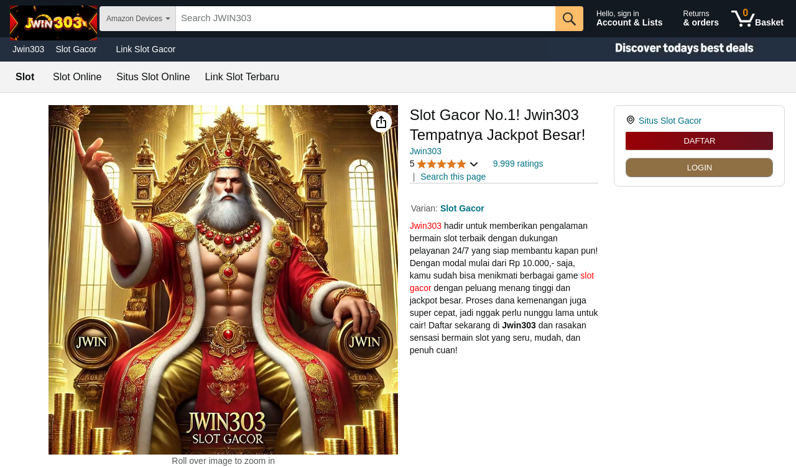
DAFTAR (699, 141)
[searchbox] (365, 18)
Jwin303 (28, 49)
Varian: (425, 208)
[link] (632, 120)
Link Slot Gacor (146, 49)
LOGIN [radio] (699, 167)
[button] (381, 121)
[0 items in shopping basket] (757, 18)
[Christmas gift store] (671, 49)
